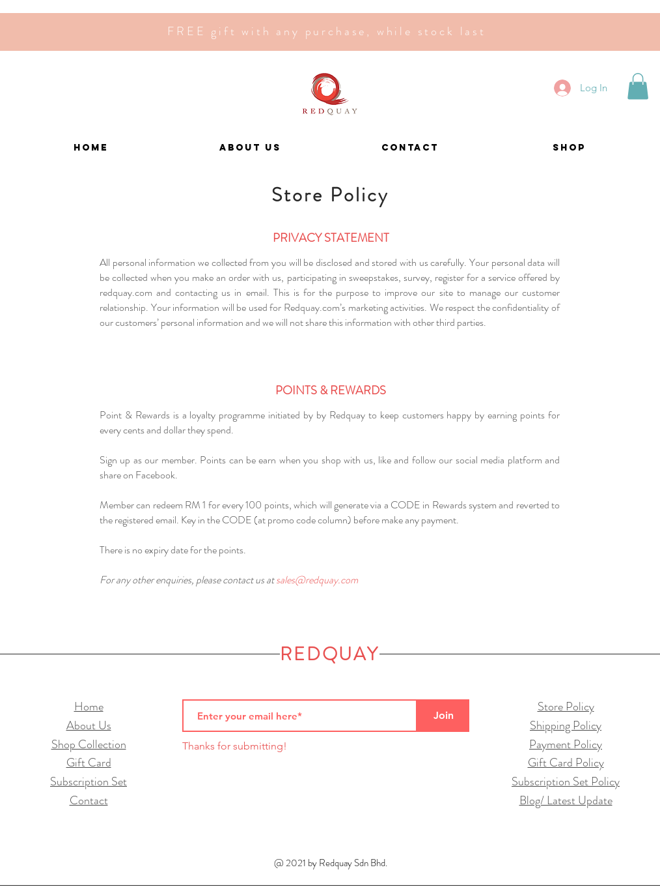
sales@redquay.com (317, 579)
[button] (638, 86)
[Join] (443, 715)
